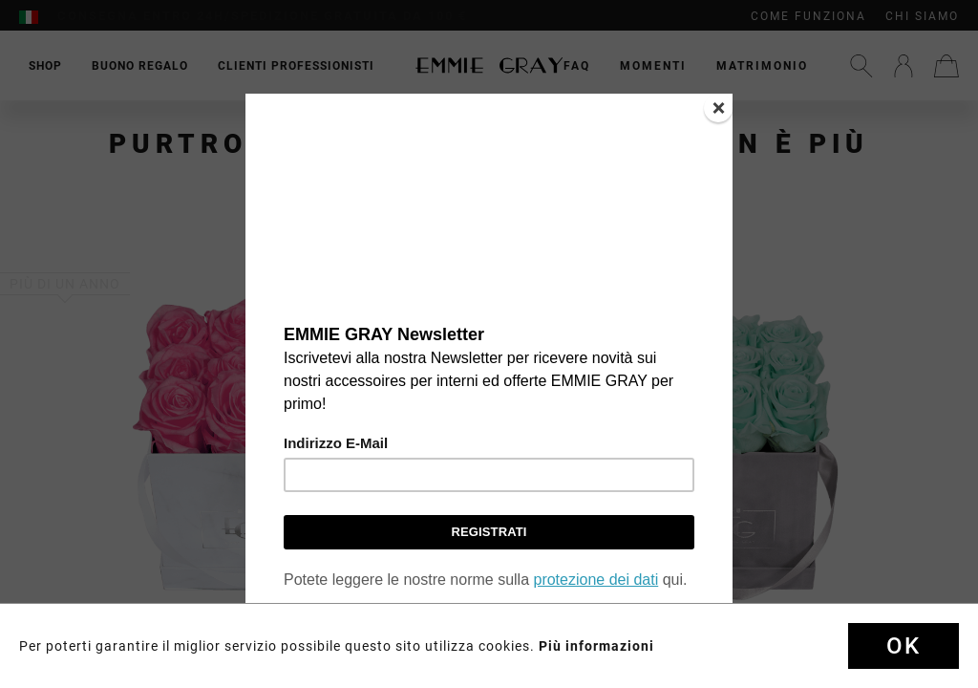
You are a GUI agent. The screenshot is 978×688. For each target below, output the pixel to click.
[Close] (718, 108)
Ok (903, 646)
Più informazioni (596, 646)
